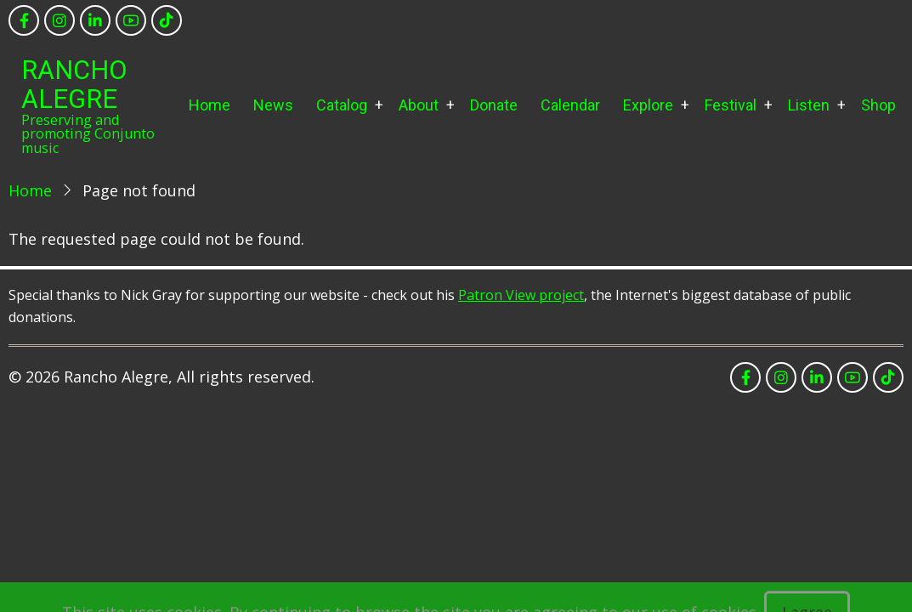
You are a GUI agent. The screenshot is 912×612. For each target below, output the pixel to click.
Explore (648, 105)
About (419, 105)
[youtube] (131, 20)
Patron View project (521, 295)
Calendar (570, 105)
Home (209, 105)
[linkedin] (95, 20)
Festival (730, 105)
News (273, 105)
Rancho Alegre (74, 84)
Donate (494, 105)
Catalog (341, 105)
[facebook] (23, 20)
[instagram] (59, 20)
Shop (878, 105)
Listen (809, 105)
